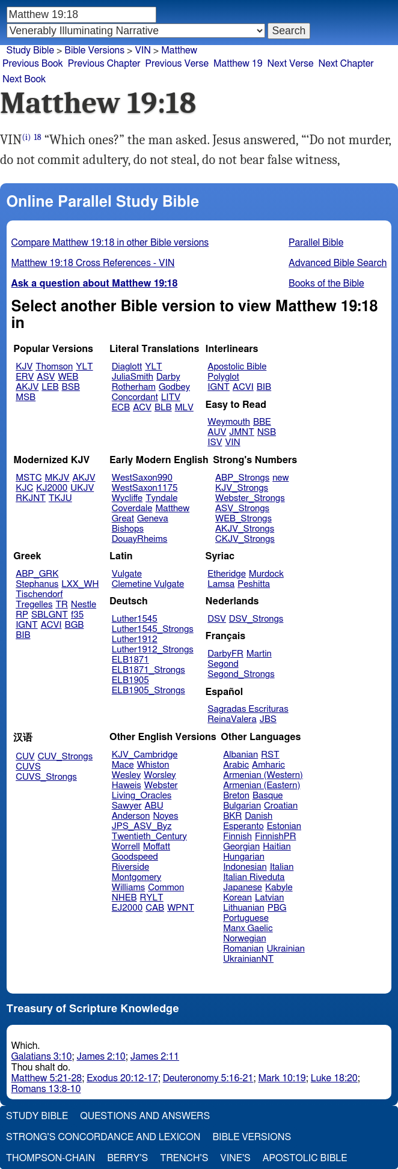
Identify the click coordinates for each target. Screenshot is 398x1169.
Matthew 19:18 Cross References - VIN (93, 263)
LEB (49, 387)
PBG (277, 907)
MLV (184, 407)
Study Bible (30, 50)
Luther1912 (135, 639)
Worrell (126, 846)
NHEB (124, 897)
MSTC (28, 477)
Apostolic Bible (305, 1158)
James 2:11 (154, 1056)
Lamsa (220, 584)
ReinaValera (231, 719)
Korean (237, 897)
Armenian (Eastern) (261, 785)
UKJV (82, 488)
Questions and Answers (145, 1116)
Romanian (243, 948)
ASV (46, 376)
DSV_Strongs (256, 619)
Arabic (236, 765)
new (280, 477)
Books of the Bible (326, 283)
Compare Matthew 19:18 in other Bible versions (110, 242)
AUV (216, 432)
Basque (268, 795)
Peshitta (253, 584)
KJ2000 (51, 488)
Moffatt (156, 846)
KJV (24, 366)
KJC (24, 488)
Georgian (241, 846)
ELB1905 (130, 680)
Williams (128, 887)
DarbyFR (225, 653)
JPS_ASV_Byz (142, 826)
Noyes (165, 816)
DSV (216, 619)
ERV (25, 376)
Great (123, 518)
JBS (268, 719)
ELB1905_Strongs (148, 690)
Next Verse (291, 63)
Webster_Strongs (250, 498)
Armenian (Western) (263, 775)
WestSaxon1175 (145, 488)
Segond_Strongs (240, 674)
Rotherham (134, 387)
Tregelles (34, 604)
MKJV (57, 477)
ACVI (243, 387)
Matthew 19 (238, 63)
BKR (232, 816)
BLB (163, 407)
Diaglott (127, 366)
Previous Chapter (104, 63)
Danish (258, 816)
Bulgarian (242, 805)
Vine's (235, 1158)
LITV (170, 397)
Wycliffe (127, 498)
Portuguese (246, 918)
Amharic (268, 765)
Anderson (131, 816)
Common (166, 887)
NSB (266, 432)
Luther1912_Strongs (153, 649)
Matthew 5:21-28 (46, 1078)
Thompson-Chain (50, 1158)
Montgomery (137, 877)
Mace (123, 765)
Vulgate (127, 573)
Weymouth (228, 422)
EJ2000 (127, 907)
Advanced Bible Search (338, 263)
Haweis (126, 785)
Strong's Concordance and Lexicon (103, 1137)
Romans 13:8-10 (46, 1089)
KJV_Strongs (241, 488)
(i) (26, 137)
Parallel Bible (316, 242)
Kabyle (279, 887)
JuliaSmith (132, 376)
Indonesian (245, 867)
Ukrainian (286, 948)
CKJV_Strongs (245, 539)
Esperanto (243, 826)
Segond (222, 664)
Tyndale (161, 498)
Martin (259, 653)
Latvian (269, 897)
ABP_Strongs (242, 477)
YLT (84, 366)
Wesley (126, 775)
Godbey (174, 387)
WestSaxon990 (142, 477)
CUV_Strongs (65, 756)
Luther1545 (135, 619)
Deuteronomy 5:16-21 (208, 1078)
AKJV (27, 387)
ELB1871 (130, 659)
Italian (282, 867)
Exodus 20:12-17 (122, 1078)
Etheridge (226, 573)
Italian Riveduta (253, 877)
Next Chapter (346, 63)
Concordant (135, 397)
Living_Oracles (142, 795)
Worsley (160, 775)
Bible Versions (94, 50)
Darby (168, 376)
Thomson (54, 366)
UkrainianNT (248, 959)
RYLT (151, 897)
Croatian (281, 805)
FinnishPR (275, 836)
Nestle (83, 604)
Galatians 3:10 (41, 1056)
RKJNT (31, 498)
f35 (77, 614)
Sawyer (127, 805)
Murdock (266, 573)
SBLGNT (49, 614)
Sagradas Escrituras (247, 709)
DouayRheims (140, 539)
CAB (154, 907)
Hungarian (244, 856)
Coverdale (132, 508)
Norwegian (244, 938)
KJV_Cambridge (145, 754)
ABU (153, 805)
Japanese (242, 887)
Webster (161, 785)
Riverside (130, 867)
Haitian (277, 846)
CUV (25, 756)
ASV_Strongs (242, 508)
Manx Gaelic (248, 928)
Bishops (128, 528)
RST (270, 754)
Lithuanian (244, 907)
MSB (25, 397)
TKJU (60, 498)
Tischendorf (39, 594)
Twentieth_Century (149, 836)
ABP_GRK (37, 573)
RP (22, 614)
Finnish (237, 836)
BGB (74, 625)
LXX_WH (80, 584)
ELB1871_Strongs (148, 670)
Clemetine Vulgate (148, 584)
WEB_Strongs (243, 518)
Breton (236, 795)
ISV (214, 442)
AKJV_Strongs (244, 528)
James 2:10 (101, 1056)
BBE (262, 422)
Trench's (184, 1158)
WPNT (180, 907)
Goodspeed (135, 856)
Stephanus (37, 584)
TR (61, 604)
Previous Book (32, 63)
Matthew (172, 508)
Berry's (127, 1158)
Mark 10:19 (281, 1078)
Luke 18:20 (334, 1078)
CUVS (28, 766)
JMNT (241, 432)
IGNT (218, 387)
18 (37, 137)
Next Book (24, 79)
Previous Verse (177, 63)
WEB (68, 376)
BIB (264, 387)
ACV (142, 407)
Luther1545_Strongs (153, 629)
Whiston (153, 765)
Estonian (284, 826)
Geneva (152, 518)
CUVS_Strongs (46, 777)
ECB (121, 407)
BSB (71, 387)
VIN (232, 442)
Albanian (240, 754)
